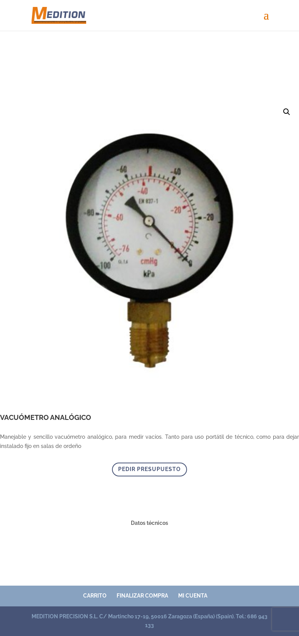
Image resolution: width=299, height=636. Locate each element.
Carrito (95, 596)
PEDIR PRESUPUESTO (149, 469)
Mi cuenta (192, 596)
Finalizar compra (142, 596)
